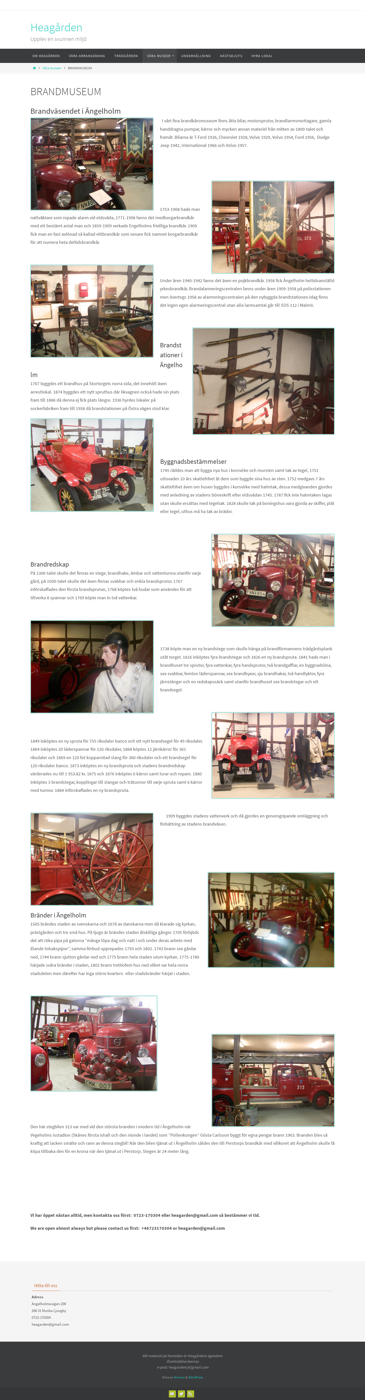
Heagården (56, 27)
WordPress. (195, 1377)
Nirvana (179, 1377)
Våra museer (52, 68)
